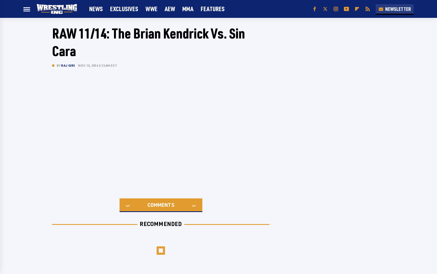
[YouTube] (346, 9)
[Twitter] (325, 9)
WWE (151, 9)
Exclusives (124, 9)
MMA (187, 9)
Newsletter (394, 9)
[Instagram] (335, 9)
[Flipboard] (357, 9)
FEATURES (213, 9)
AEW (170, 9)
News (96, 9)
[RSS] (367, 9)
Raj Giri (68, 65)
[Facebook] (314, 9)
